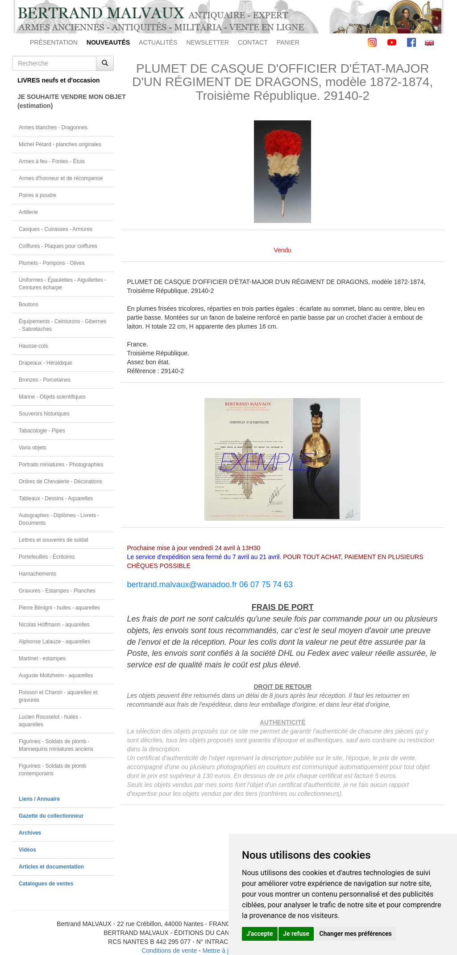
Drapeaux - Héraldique (45, 363)
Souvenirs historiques (44, 414)
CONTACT (253, 42)
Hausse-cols (33, 346)
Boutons (28, 304)
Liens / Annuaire (39, 799)
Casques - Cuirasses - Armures (55, 229)
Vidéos (27, 850)
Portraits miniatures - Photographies (61, 464)
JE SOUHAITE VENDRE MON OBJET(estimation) (65, 101)
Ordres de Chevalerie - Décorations (60, 481)
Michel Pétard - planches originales (60, 144)
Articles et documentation (51, 867)
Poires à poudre (37, 195)
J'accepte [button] (259, 933)
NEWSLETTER (207, 42)
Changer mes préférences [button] (356, 933)
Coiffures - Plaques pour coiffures (58, 246)
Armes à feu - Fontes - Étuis (52, 161)
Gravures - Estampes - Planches (57, 591)
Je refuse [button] (296, 933)
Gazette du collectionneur (51, 816)
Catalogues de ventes (46, 884)
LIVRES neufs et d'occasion (58, 80)
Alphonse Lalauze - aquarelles (54, 641)
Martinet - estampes (42, 658)
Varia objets (32, 448)
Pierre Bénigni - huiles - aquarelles (59, 608)
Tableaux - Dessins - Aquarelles (56, 498)
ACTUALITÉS (158, 42)
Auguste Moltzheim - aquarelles (56, 675)
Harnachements (37, 574)
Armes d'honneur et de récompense (61, 178)
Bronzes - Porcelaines (45, 380)
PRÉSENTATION (54, 42)
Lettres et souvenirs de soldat (53, 540)
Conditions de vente (169, 950)
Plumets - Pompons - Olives (51, 263)
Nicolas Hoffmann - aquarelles (54, 625)
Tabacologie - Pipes (42, 431)
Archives (30, 833)
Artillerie (28, 212)
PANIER (288, 42)
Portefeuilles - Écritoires (47, 557)
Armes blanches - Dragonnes (53, 127)
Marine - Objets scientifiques (52, 397)
